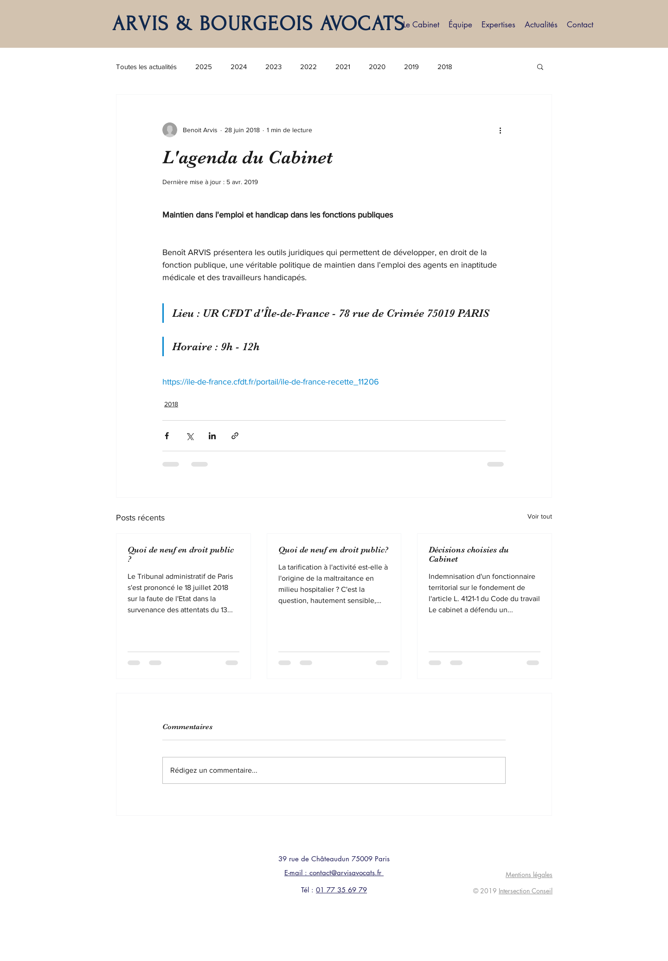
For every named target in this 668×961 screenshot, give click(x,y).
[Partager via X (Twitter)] (189, 435)
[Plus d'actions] (500, 129)
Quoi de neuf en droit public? (333, 549)
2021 (342, 66)
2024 (239, 66)
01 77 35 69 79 (341, 889)
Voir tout (539, 516)
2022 (308, 66)
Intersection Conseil (525, 890)
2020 (377, 66)
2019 (411, 66)
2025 (203, 66)
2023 (273, 66)
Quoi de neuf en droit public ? (181, 554)
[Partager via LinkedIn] (212, 435)
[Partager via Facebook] (166, 435)
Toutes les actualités (146, 66)
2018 (444, 66)
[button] (540, 66)
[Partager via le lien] (235, 435)
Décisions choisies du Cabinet (469, 554)
